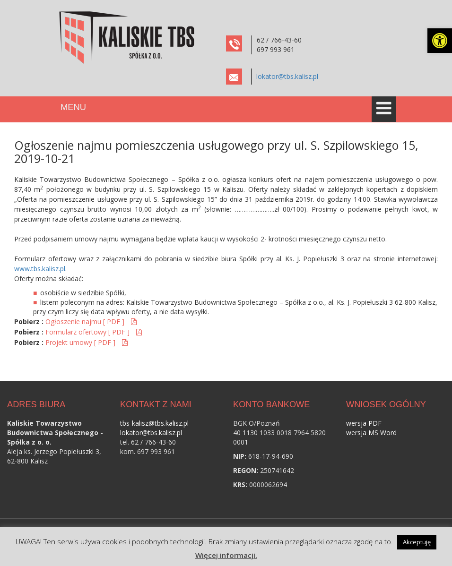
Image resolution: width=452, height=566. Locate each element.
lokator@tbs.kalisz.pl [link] (287, 76)
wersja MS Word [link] (371, 432)
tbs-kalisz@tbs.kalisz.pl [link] (154, 423)
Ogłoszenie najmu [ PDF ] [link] (85, 321)
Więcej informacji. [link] (226, 555)
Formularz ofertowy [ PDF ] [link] (88, 331)
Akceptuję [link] (417, 542)
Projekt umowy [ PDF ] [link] (81, 342)
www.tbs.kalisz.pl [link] (39, 268)
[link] (439, 40)
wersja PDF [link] (364, 423)
